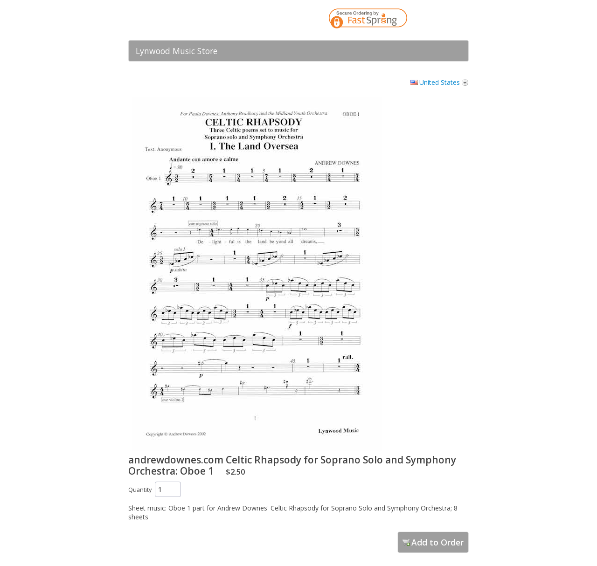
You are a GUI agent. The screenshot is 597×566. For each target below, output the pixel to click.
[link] (443, 20)
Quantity (140, 490)
